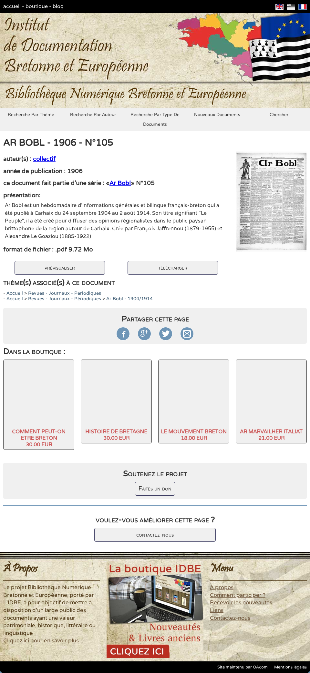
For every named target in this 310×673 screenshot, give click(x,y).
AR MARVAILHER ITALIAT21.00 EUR (271, 435)
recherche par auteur (93, 114)
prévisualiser (60, 267)
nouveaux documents (217, 114)
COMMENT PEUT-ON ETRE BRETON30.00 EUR (39, 438)
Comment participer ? (237, 595)
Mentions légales (290, 667)
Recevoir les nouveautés (241, 602)
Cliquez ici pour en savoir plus (41, 641)
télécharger (172, 267)
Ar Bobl (120, 183)
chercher (279, 114)
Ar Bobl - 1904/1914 (129, 299)
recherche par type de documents (155, 119)
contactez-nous (155, 534)
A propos (221, 587)
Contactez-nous (230, 618)
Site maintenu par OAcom (242, 667)
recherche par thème (31, 114)
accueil (12, 6)
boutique (37, 6)
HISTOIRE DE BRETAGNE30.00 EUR (116, 435)
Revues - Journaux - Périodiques (64, 293)
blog (58, 6)
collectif (44, 159)
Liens (216, 610)
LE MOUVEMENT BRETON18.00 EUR (194, 435)
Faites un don (155, 488)
